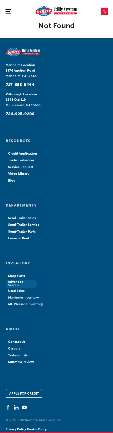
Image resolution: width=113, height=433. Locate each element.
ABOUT (13, 329)
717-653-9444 (20, 84)
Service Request (20, 167)
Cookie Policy (37, 429)
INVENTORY (18, 263)
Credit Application (22, 154)
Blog (11, 181)
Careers (14, 348)
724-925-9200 (20, 113)
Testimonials (18, 355)
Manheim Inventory (23, 297)
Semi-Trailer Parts (22, 232)
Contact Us (16, 342)
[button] (104, 11)
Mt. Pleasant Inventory (25, 304)
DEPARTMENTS (21, 205)
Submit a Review (21, 362)
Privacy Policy (16, 429)
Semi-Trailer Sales (22, 218)
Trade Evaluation (21, 160)
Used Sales (16, 291)
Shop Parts (16, 276)
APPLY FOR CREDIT (24, 394)
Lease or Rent (18, 238)
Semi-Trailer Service (23, 225)
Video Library (18, 174)
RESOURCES (18, 141)
